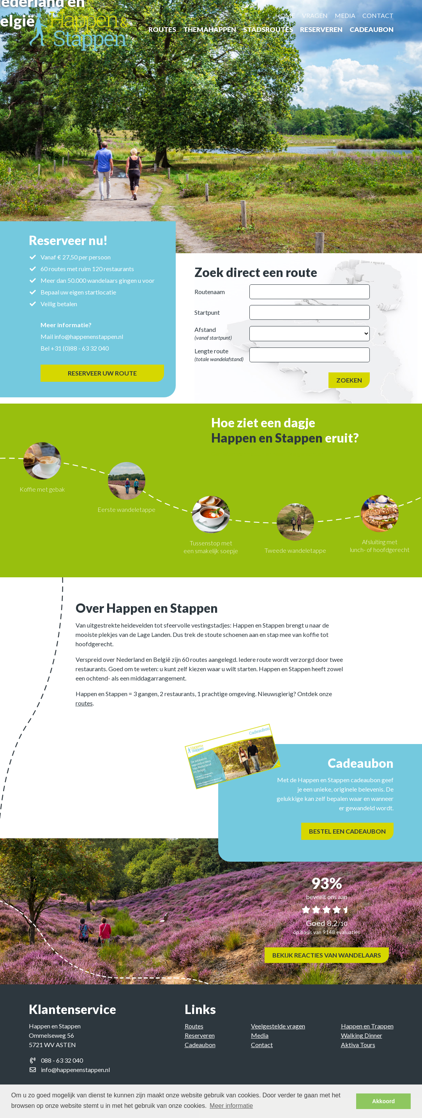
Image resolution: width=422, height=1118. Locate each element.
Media (345, 15)
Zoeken (349, 380)
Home (285, 15)
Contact (378, 15)
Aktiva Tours (358, 1044)
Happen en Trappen (367, 1026)
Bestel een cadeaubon (354, 831)
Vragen (315, 15)
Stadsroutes (268, 29)
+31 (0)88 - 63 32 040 (79, 348)
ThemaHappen (209, 29)
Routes (162, 29)
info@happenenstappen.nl (88, 336)
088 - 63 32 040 (62, 1060)
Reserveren (321, 29)
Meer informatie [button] (231, 1105)
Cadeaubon (372, 29)
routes (84, 703)
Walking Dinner (361, 1035)
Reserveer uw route (102, 373)
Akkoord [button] (383, 1101)
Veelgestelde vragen (278, 1026)
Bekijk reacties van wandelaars (326, 955)
